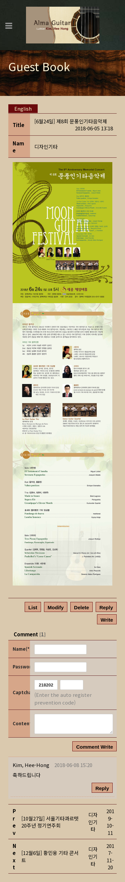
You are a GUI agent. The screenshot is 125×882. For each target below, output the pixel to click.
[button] (31, 764)
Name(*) (21, 649)
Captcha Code (21, 692)
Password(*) (21, 666)
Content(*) (21, 723)
